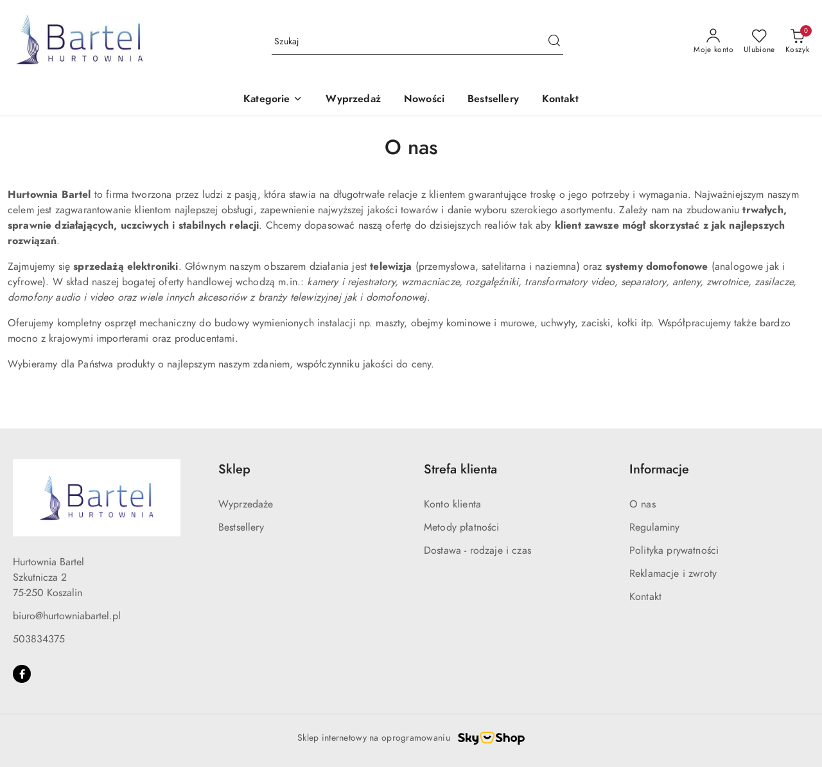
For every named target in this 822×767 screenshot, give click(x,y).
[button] (273, 100)
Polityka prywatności (674, 550)
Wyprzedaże (246, 504)
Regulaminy (654, 527)
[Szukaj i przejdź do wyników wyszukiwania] (554, 41)
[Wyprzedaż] (352, 100)
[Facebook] (22, 674)
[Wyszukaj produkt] (417, 41)
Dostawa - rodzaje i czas (477, 550)
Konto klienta (452, 504)
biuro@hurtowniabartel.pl (67, 616)
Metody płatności (462, 527)
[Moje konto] (713, 42)
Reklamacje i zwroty (673, 574)
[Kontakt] (560, 100)
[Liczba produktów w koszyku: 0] (797, 42)
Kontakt (645, 597)
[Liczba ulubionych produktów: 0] (759, 42)
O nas (642, 504)
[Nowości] (424, 100)
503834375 (39, 639)
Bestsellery (241, 527)
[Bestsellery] (493, 100)
